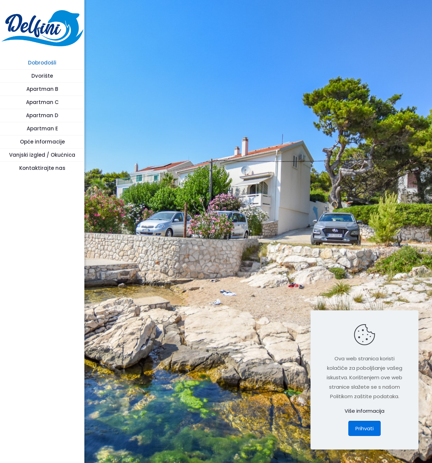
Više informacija (364, 410)
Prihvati (364, 428)
